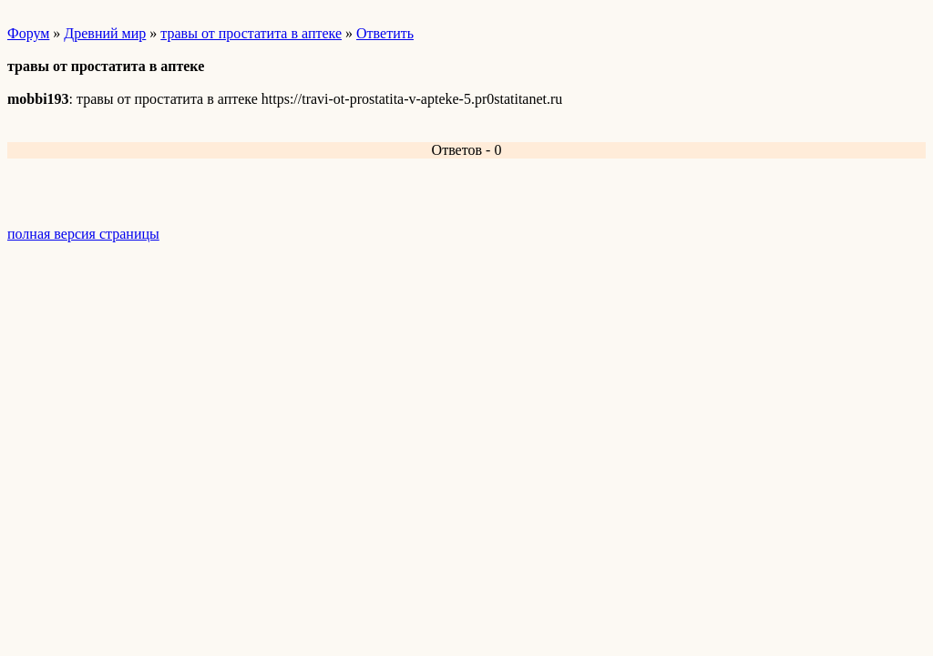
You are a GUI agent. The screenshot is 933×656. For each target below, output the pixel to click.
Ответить (385, 33)
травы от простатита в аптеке (251, 33)
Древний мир (105, 33)
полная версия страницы (83, 233)
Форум (28, 33)
